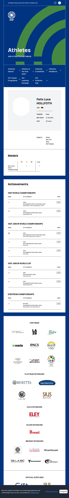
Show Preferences (51, 492)
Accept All (63, 492)
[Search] (55, 2)
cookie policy (34, 493)
